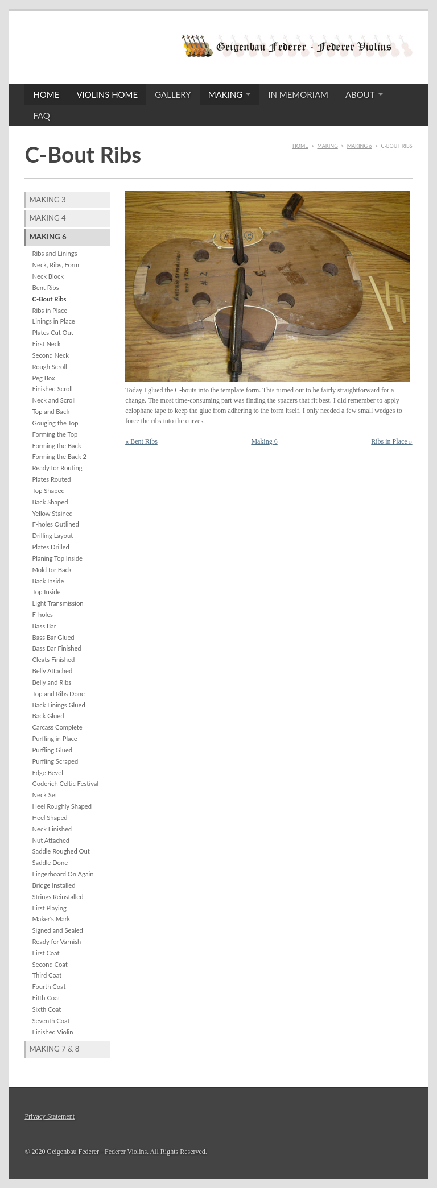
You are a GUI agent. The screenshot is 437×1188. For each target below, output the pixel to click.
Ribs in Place (50, 310)
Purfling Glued (52, 750)
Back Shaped (50, 502)
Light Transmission (58, 603)
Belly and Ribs (52, 682)
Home (46, 94)
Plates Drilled (50, 546)
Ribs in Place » (391, 441)
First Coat (46, 953)
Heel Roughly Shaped (62, 806)
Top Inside (46, 591)
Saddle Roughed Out (61, 851)
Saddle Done (50, 862)
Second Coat (50, 964)
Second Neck (50, 355)
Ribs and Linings (54, 253)
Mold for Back (52, 569)
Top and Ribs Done (58, 693)
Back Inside (48, 581)
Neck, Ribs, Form (56, 264)
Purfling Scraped (55, 761)
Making (225, 94)
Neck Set (44, 794)
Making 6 (359, 146)
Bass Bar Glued (53, 637)
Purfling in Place (54, 738)
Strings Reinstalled (58, 896)
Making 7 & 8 (54, 1048)
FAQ (41, 115)
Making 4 (47, 217)
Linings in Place (53, 321)
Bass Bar (44, 626)
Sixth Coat (46, 1009)
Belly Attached (52, 670)
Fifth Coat (46, 997)
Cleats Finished (53, 659)
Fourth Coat (49, 986)
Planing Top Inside (57, 558)
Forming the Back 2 (59, 456)
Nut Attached (51, 840)
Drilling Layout (52, 535)
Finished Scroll (52, 388)
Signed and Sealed (57, 930)
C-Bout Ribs (49, 299)
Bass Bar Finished (56, 648)
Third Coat (47, 975)
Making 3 (47, 199)
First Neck (46, 343)
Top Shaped (48, 490)
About (360, 94)
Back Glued (48, 715)
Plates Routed (51, 479)
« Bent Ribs (141, 441)
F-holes (42, 614)
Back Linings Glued (58, 705)
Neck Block (48, 276)
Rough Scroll (49, 366)
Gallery (173, 94)
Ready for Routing (57, 467)
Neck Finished (52, 829)
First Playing (49, 908)
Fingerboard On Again (63, 873)
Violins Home (107, 94)
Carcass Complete (57, 727)
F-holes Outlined (55, 524)
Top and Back (51, 411)
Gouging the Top (55, 423)
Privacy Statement (49, 1116)
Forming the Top (55, 434)
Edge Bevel (47, 772)
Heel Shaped (50, 817)
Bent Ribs (45, 287)
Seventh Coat (51, 1020)
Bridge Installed (54, 885)
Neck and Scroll (54, 400)
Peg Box (43, 378)
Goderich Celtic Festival (65, 783)
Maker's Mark (51, 918)
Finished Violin (52, 1032)
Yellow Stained (52, 513)
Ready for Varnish (56, 941)
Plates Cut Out (52, 332)
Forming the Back (56, 445)
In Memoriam (298, 94)
